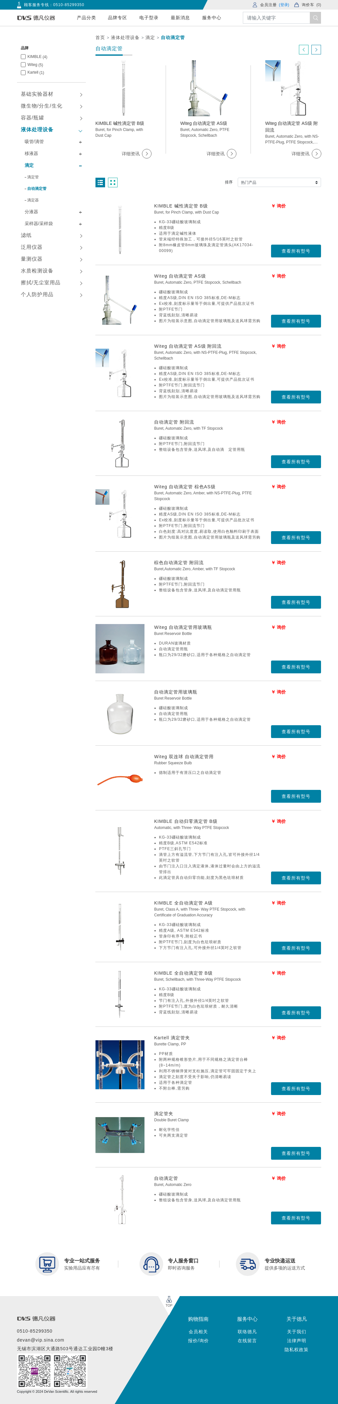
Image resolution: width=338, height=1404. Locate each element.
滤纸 (26, 235)
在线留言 (247, 1340)
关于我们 (296, 1331)
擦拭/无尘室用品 (41, 282)
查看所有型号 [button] (296, 251)
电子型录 (149, 17)
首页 (100, 37)
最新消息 (180, 17)
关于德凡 (296, 1319)
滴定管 (33, 177)
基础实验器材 (37, 94)
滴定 (150, 37)
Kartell (36, 72)
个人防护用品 (37, 294)
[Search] (282, 18)
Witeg (35, 64)
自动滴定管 (173, 37)
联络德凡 (247, 1331)
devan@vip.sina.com (40, 1340)
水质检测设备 (37, 270)
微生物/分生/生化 (41, 106)
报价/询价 (198, 1340)
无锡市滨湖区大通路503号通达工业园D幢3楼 (65, 1348)
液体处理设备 (125, 37)
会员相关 (198, 1331)
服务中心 (211, 17)
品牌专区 (117, 17)
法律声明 (296, 1340)
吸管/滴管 (34, 141)
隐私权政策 (296, 1349)
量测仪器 (32, 259)
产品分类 (86, 17)
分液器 (31, 211)
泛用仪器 (32, 247)
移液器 (31, 153)
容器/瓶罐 (32, 117)
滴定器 (33, 200)
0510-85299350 (68, 5)
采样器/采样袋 (39, 223)
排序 (229, 182)
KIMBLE (37, 56)
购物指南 (198, 1319)
